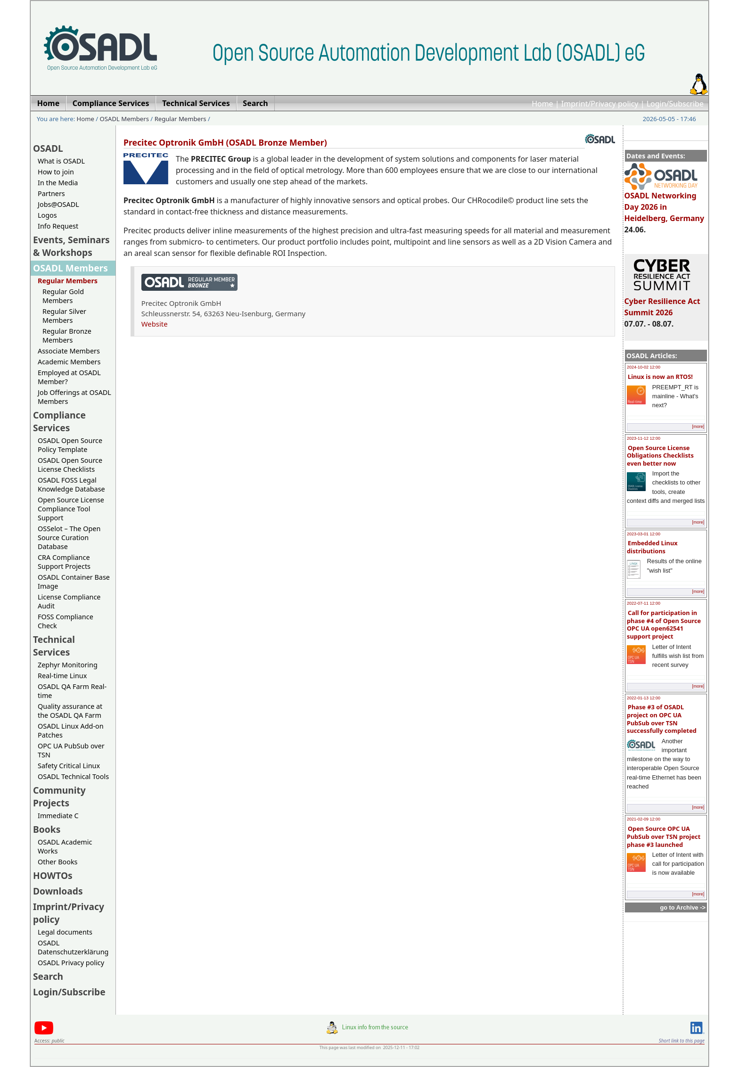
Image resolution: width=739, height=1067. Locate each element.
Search (48, 976)
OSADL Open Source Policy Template (70, 445)
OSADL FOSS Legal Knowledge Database (71, 484)
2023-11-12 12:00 (643, 438)
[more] (698, 426)
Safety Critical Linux (69, 765)
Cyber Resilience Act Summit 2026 (662, 302)
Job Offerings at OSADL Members (74, 397)
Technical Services (54, 645)
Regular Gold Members (63, 296)
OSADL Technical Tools (73, 776)
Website (154, 323)
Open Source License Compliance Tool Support (71, 508)
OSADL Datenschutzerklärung (73, 947)
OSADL (48, 148)
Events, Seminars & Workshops (71, 246)
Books (46, 829)
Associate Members (69, 350)
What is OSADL (61, 160)
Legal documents (65, 931)
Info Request (58, 226)
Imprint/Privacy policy (600, 103)
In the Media (58, 182)
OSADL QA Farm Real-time (72, 691)
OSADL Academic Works (65, 846)
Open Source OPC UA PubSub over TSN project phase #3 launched (663, 836)
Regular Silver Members (64, 316)
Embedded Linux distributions (652, 547)
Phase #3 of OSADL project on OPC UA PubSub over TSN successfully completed (662, 719)
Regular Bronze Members (66, 336)
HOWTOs (53, 875)
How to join (56, 171)
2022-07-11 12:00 (643, 603)
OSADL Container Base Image (74, 582)
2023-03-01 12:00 (643, 534)
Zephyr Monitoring (68, 664)
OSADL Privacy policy (71, 962)
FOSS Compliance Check (65, 621)
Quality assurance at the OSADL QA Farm (70, 711)
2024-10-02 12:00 (643, 367)
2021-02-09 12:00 (643, 819)
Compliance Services (59, 421)
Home (542, 103)
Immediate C (58, 815)
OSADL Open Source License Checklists (70, 465)
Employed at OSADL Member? (69, 377)
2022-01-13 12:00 (643, 698)
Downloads (58, 891)
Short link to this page (682, 1040)
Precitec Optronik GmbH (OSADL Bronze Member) (225, 142)
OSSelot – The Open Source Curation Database (69, 537)
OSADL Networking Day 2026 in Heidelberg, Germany (664, 202)
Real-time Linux (62, 675)
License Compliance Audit (69, 601)
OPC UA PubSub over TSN (71, 750)
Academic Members (69, 361)
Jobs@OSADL (58, 204)
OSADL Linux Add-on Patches (71, 730)
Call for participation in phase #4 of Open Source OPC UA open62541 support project (664, 624)
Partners (51, 193)
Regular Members (180, 119)
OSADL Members (124, 119)
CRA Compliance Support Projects (64, 562)
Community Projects (59, 796)
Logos (47, 215)
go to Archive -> (683, 907)
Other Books (57, 861)
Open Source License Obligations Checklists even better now (660, 455)
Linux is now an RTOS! (660, 376)
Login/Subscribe (675, 103)
